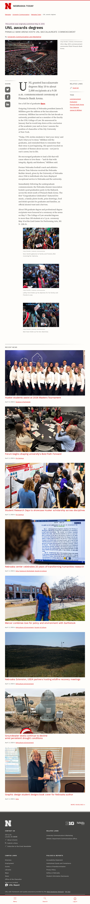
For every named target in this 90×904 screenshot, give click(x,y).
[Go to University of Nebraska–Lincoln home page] (8, 6)
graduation (73, 102)
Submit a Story (12, 843)
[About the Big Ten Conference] (70, 823)
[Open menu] (15, 900)
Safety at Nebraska (53, 873)
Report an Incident (12, 884)
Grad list (76, 88)
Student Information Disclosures (57, 876)
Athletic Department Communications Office (61, 838)
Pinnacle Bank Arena (77, 104)
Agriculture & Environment (25, 627)
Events (7, 866)
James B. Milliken (76, 110)
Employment (9, 863)
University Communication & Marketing (59, 835)
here (43, 103)
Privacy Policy (51, 870)
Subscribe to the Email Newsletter (19, 846)
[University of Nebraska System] (81, 823)
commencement (75, 99)
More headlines (77, 804)
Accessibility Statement (54, 860)
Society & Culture (41, 571)
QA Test (67, 892)
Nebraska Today (23, 6)
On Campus (20, 458)
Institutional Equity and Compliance (58, 863)
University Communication (21, 14)
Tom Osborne (74, 107)
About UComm (12, 840)
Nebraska (8, 14)
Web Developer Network (55, 892)
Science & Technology (23, 402)
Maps (7, 873)
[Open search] (45, 900)
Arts (17, 571)
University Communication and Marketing (24, 37)
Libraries (8, 870)
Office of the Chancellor (13, 879)
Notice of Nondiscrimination (56, 866)
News (7, 876)
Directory (8, 860)
